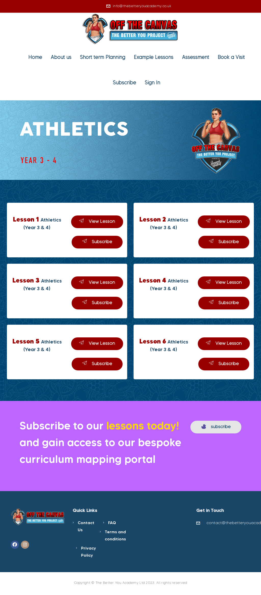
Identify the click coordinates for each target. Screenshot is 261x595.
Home (35, 57)
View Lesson (97, 221)
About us (61, 57)
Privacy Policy (88, 551)
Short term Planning (102, 57)
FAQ (112, 522)
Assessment (195, 57)
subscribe (216, 426)
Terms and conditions (115, 535)
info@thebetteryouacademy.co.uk (142, 6)
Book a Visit (231, 57)
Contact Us (86, 526)
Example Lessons (153, 57)
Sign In (152, 83)
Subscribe (124, 83)
